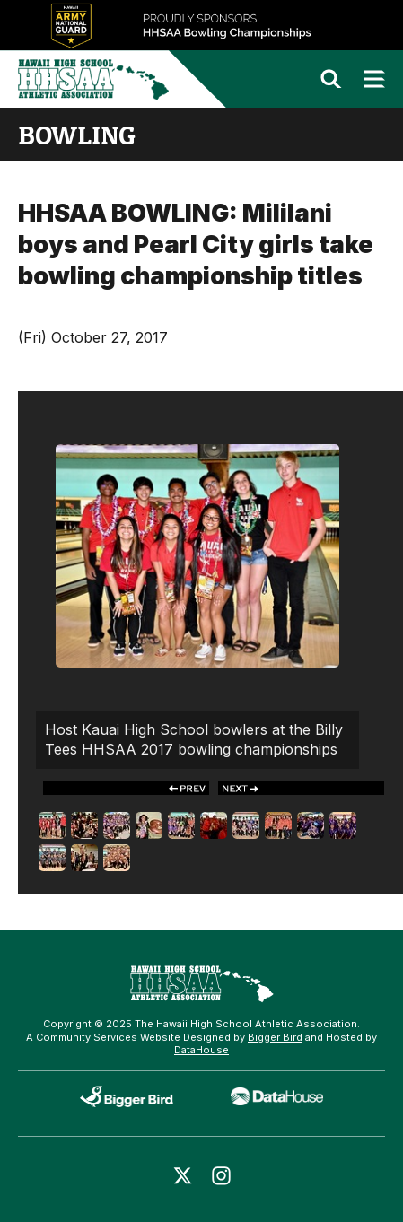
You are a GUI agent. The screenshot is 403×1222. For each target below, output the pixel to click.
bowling (77, 134)
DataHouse (201, 1049)
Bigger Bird (275, 1037)
